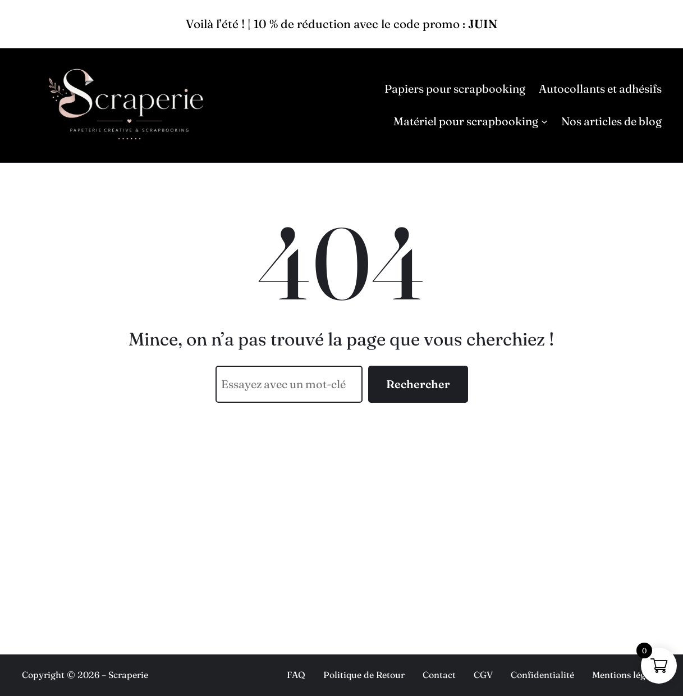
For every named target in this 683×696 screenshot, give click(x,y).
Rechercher (418, 384)
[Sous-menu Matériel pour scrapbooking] (544, 121)
